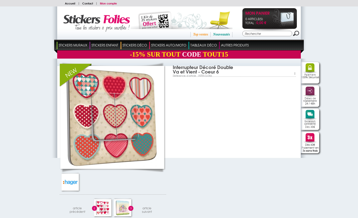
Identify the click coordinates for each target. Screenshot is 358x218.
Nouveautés (221, 34)
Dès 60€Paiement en (310, 147)
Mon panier (257, 13)
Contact (87, 3)
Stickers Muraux (73, 45)
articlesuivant (147, 209)
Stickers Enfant (104, 45)
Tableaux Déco (203, 45)
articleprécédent (77, 209)
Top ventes (200, 34)
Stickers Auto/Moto (168, 45)
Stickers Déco (135, 45)
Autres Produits (235, 45)
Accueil (70, 3)
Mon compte (108, 3)
